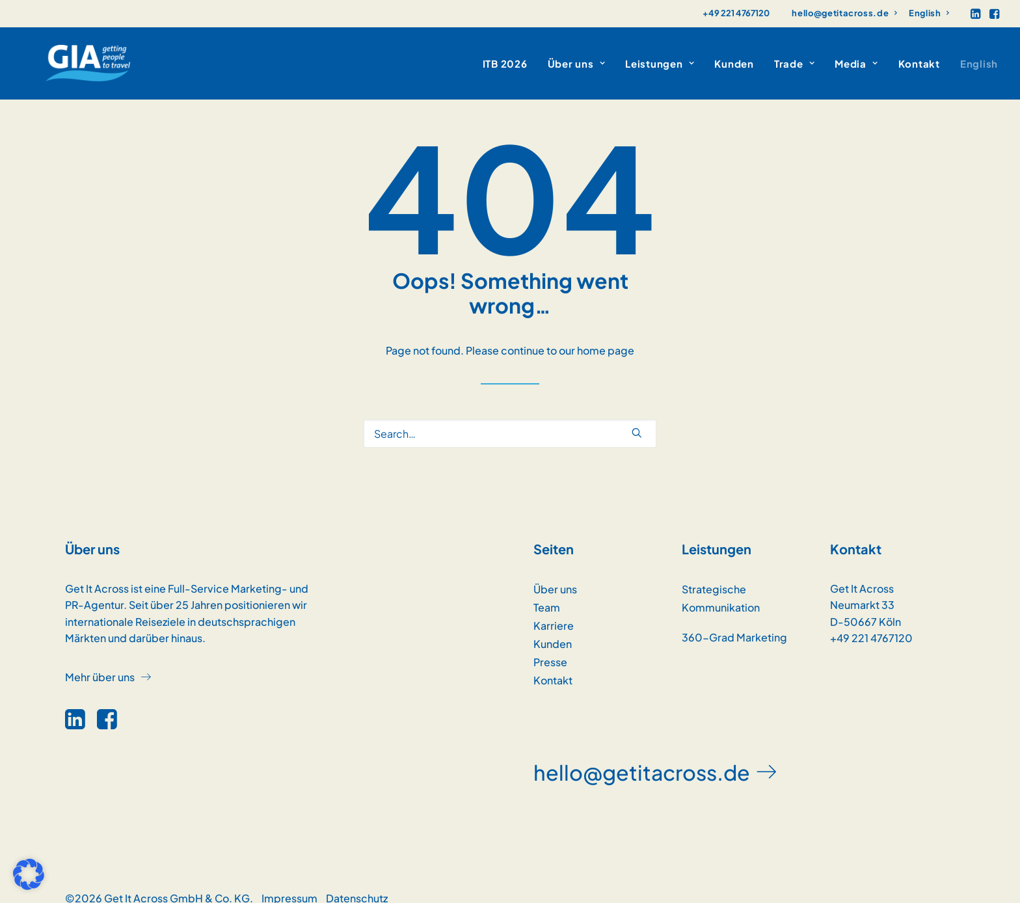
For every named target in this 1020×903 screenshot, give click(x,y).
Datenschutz (357, 882)
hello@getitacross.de (845, 13)
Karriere (553, 610)
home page (605, 335)
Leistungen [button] (659, 55)
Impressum (289, 882)
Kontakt (919, 55)
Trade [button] (794, 55)
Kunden (734, 55)
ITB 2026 (505, 55)
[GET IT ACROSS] (64, 55)
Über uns (555, 573)
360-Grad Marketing (734, 621)
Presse (550, 646)
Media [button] (856, 55)
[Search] (510, 418)
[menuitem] (844, 13)
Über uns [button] (577, 55)
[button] (975, 13)
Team (546, 592)
